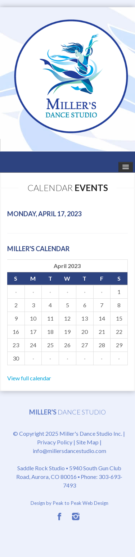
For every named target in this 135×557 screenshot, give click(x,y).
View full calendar (29, 378)
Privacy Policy (54, 442)
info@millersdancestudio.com (69, 450)
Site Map (87, 442)
